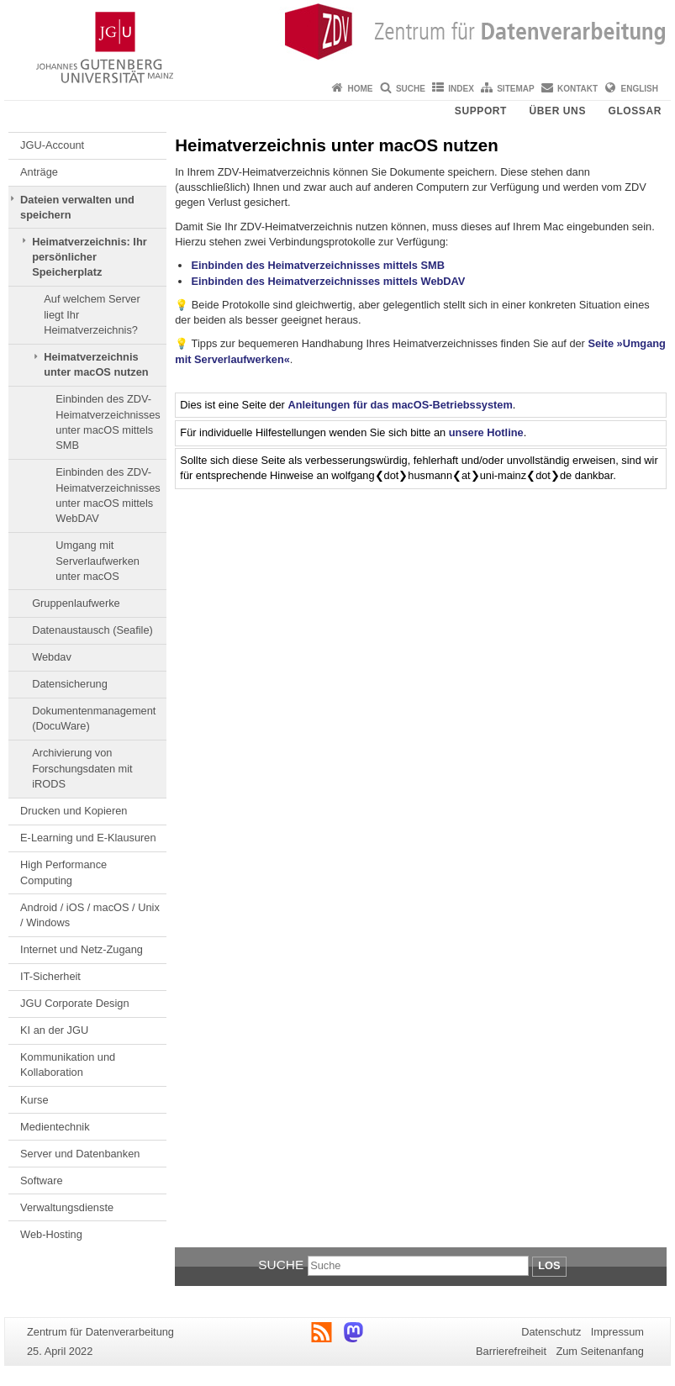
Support (481, 111)
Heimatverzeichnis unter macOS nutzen (96, 364)
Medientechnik (55, 1126)
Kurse (34, 1100)
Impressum (617, 1331)
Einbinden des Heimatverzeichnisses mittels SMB (318, 265)
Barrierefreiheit (511, 1351)
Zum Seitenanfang (600, 1351)
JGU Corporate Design (74, 1003)
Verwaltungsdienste (66, 1207)
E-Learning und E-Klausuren (88, 837)
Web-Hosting (51, 1234)
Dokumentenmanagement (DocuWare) (94, 718)
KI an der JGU (54, 1030)
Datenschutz (551, 1331)
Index (461, 88)
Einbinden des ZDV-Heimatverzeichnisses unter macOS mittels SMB (107, 422)
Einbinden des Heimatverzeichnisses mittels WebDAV (328, 281)
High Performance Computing (63, 872)
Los (549, 1265)
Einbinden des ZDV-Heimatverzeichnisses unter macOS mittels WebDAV (107, 495)
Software (41, 1180)
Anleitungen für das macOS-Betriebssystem (399, 404)
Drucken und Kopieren (73, 810)
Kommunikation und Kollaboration (67, 1064)
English (639, 88)
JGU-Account (52, 145)
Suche (410, 88)
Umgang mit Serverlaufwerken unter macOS (97, 560)
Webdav (51, 657)
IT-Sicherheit (50, 976)
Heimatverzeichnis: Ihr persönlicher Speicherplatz (89, 257)
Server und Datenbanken (80, 1153)
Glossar (635, 111)
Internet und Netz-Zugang (81, 949)
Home (360, 88)
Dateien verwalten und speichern (77, 207)
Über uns (558, 111)
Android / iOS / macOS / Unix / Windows (90, 915)
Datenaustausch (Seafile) (92, 630)
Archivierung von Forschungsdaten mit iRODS (82, 768)
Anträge (39, 172)
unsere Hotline (486, 432)
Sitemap (515, 88)
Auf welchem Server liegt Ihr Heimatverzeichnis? (92, 314)
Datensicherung (70, 683)
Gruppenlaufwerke (76, 603)
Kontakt (577, 88)
